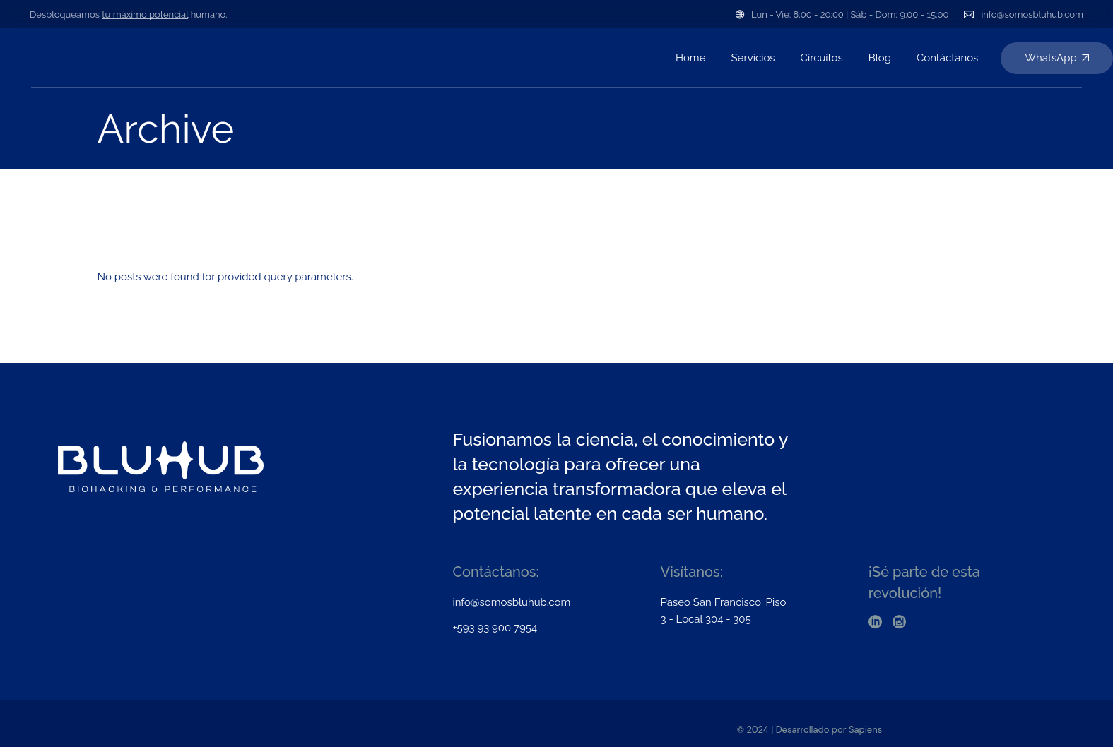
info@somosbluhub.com (1032, 14)
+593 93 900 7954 (494, 627)
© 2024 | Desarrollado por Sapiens (810, 730)
